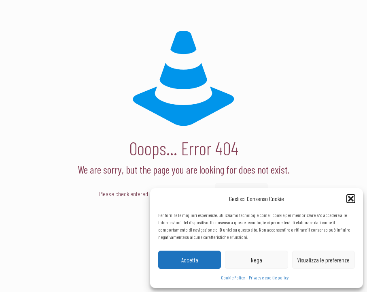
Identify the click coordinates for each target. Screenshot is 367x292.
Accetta (189, 260)
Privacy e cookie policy (269, 277)
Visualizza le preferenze (323, 260)
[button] (351, 199)
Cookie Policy (233, 277)
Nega (256, 260)
